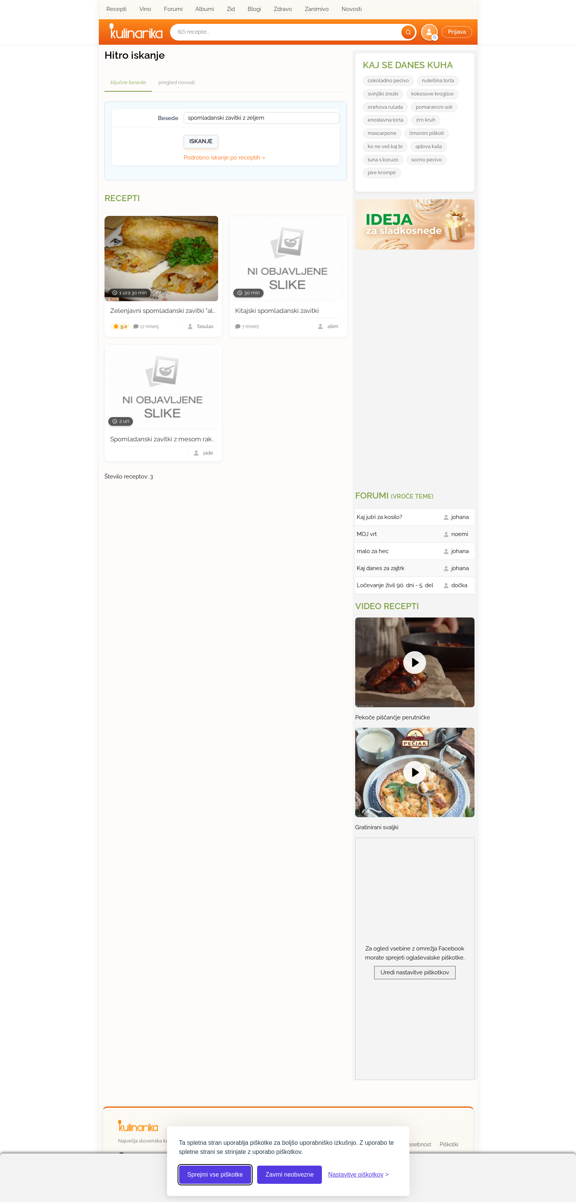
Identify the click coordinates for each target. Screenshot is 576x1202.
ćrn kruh (426, 120)
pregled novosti (176, 82)
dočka (459, 585)
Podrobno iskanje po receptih (222, 157)
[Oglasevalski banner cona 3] (416, 367)
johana (460, 517)
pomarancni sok (434, 107)
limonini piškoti (426, 133)
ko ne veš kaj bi (385, 146)
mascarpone (382, 133)
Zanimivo (317, 9)
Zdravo (283, 9)
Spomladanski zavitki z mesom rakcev (166, 439)
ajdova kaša (428, 146)
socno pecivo (426, 160)
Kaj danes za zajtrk (380, 568)
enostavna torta (385, 120)
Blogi (254, 9)
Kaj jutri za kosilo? (379, 517)
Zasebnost (418, 1144)
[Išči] (408, 32)
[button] (447, 32)
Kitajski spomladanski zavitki (277, 310)
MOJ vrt (367, 534)
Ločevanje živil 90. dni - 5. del (395, 585)
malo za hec (373, 551)
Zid (231, 9)
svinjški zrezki (383, 94)
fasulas (205, 326)
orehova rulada (385, 107)
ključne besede (128, 82)
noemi (459, 534)
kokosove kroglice (432, 94)
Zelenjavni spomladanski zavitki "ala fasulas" (175, 310)
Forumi (173, 9)
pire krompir (382, 172)
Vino (145, 9)
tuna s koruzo (383, 160)
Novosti (352, 9)
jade (208, 453)
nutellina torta (438, 80)
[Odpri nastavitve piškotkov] (358, 1175)
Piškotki (449, 1144)
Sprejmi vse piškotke (215, 1174)
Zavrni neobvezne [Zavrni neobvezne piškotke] (289, 1174)
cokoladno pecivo (388, 80)
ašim (333, 326)
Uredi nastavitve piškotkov (415, 972)
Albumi (204, 9)
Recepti (116, 9)
